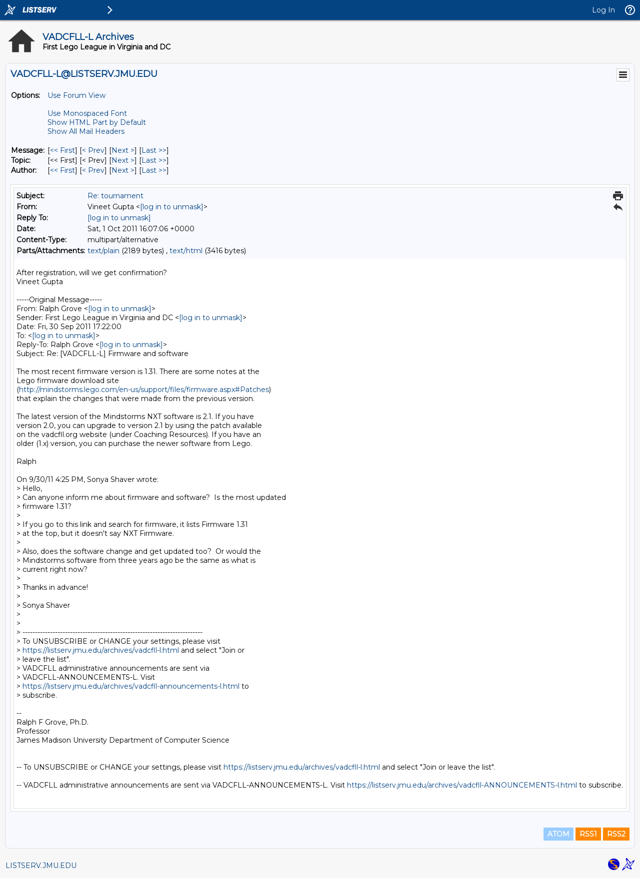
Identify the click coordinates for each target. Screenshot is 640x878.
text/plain (104, 250)
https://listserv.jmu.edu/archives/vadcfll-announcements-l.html (131, 686)
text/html (186, 250)
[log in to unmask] (172, 206)
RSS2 (616, 834)
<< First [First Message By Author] (62, 170)
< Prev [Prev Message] (93, 150)
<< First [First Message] (62, 150)
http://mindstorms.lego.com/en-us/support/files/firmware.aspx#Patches (144, 389)
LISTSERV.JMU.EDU (41, 865)
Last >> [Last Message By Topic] (154, 160)
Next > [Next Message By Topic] (123, 160)
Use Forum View (77, 95)
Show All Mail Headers (86, 131)
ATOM (559, 834)
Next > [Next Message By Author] (123, 170)
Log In (603, 9)
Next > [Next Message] (123, 150)
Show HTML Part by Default (97, 122)
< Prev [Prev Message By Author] (93, 170)
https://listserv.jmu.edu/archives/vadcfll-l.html (100, 650)
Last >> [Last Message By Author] (154, 170)
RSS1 (588, 834)
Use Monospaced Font (87, 113)
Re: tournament (116, 195)
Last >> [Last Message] (154, 150)
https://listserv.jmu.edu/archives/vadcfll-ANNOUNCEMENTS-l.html (462, 785)
